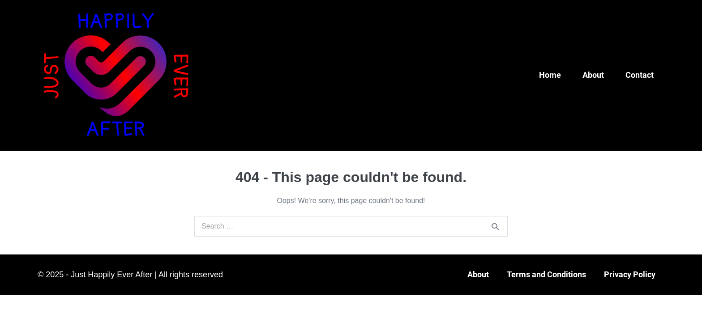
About (593, 75)
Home (550, 75)
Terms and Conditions (546, 274)
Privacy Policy (629, 274)
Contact (639, 75)
